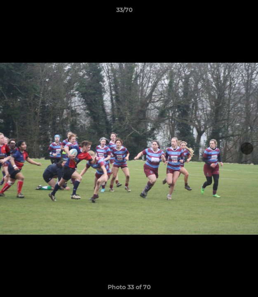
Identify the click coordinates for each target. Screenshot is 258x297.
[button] (228, 12)
